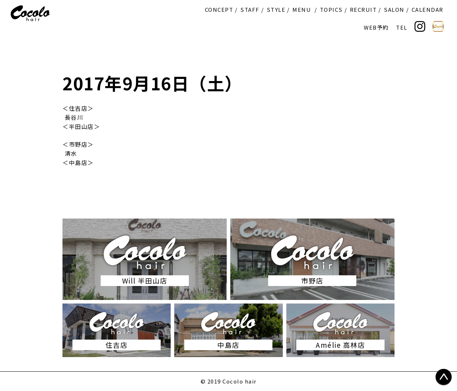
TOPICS (331, 9)
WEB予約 (376, 27)
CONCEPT (219, 9)
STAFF (250, 9)
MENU (301, 9)
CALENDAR (427, 9)
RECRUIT (363, 9)
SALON (394, 9)
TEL (401, 27)
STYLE (276, 9)
